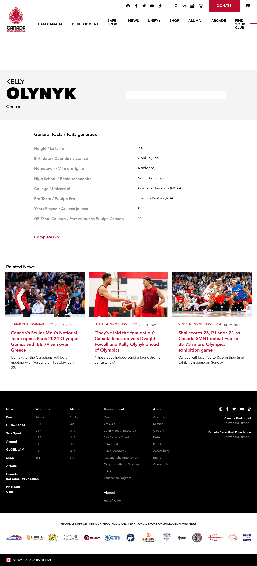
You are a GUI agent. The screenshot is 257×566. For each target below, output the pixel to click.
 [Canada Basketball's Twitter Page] (144, 6)
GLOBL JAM (15, 449)
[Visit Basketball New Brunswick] (149, 538)
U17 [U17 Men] (73, 444)
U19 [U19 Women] (38, 431)
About (157, 409)
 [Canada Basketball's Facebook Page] (136, 6)
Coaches (110, 417)
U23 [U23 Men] (73, 424)
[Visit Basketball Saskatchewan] (53, 537)
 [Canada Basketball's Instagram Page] (128, 6)
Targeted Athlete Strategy (122, 464)
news (133, 20)
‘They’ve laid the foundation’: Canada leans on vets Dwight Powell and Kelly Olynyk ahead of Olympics (127, 341)
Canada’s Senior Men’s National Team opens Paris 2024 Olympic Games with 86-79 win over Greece (44, 341)
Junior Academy (115, 451)
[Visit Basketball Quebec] (112, 537)
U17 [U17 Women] (38, 444)
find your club (240, 24)
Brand (157, 458)
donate (224, 5)
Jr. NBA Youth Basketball (120, 431)
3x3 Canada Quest (116, 437)
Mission (158, 424)
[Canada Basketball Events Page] (192, 6)
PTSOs (157, 444)
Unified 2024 (15, 425)
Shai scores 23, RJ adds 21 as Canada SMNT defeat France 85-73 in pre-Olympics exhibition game (209, 341)
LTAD (107, 471)
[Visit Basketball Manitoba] (71, 538)
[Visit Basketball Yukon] (215, 537)
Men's (74, 409)
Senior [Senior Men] (74, 417)
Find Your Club (13, 489)
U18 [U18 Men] (73, 437)
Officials (109, 424)
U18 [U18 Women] (38, 437)
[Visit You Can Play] (247, 537)
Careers (158, 431)
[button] (50, 25)
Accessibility (161, 451)
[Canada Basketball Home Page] (16, 19)
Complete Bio (46, 237)
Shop (10, 458)
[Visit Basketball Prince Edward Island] (182, 537)
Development (114, 409)
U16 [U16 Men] (73, 451)
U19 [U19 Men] (73, 431)
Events (11, 417)
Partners (158, 437)
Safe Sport (13, 433)
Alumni (11, 441)
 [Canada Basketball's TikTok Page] (160, 6)
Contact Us (160, 464)
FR (248, 5)
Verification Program (117, 478)
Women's (42, 409)
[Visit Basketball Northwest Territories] (130, 538)
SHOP (174, 20)
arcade (218, 20)
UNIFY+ (154, 20)
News (10, 409)
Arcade (11, 466)
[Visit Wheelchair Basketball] (233, 537)
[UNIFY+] (184, 6)
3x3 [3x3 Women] (37, 458)
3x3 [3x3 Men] (72, 458)
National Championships (121, 458)
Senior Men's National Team (32, 324)
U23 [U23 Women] (38, 424)
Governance (161, 417)
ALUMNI (195, 20)
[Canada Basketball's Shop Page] (201, 6)
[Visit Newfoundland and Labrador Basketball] (197, 538)
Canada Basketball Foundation (16, 476)
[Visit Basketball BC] (14, 537)
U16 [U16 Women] (38, 451)
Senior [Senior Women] (39, 417)
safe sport (113, 22)
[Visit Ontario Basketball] (92, 538)
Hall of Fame (112, 501)
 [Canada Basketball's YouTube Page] (152, 6)
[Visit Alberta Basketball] (35, 537)
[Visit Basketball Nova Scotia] (167, 538)
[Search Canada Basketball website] (176, 6)
